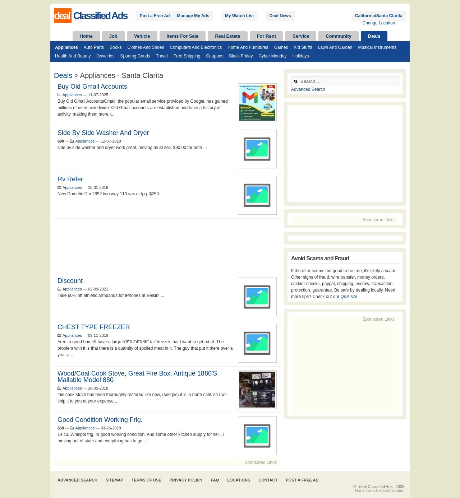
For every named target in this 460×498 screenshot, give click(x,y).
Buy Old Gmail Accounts (92, 86)
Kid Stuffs (303, 47)
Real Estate (227, 36)
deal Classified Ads (376, 486)
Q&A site (349, 296)
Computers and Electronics (196, 47)
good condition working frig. (100, 419)
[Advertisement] (167, 246)
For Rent (266, 36)
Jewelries (105, 56)
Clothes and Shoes (145, 47)
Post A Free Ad (302, 480)
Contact (267, 480)
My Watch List (239, 15)
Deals (374, 36)
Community (338, 36)
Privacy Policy (186, 480)
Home (86, 36)
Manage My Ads (193, 15)
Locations (238, 480)
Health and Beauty (73, 56)
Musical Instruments (377, 47)
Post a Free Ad (155, 15)
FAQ (215, 480)
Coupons (214, 56)
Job (113, 36)
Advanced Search (308, 89)
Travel (162, 56)
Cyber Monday (273, 56)
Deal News (280, 15)
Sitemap (114, 480)
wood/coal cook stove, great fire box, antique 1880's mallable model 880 (137, 376)
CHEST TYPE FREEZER (94, 327)
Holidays (301, 56)
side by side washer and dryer (103, 132)
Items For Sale (183, 36)
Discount (70, 280)
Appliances (66, 47)
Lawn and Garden (335, 47)
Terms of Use (146, 480)
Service (301, 36)
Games (281, 47)
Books (115, 47)
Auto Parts (94, 47)
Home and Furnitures (247, 47)
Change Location (379, 23)
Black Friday (241, 56)
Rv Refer (70, 179)
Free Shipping (187, 56)
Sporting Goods (135, 56)
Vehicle (142, 36)
